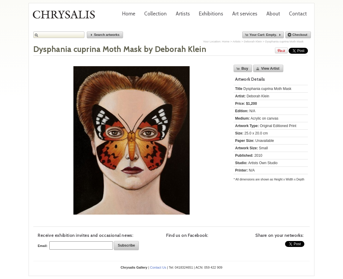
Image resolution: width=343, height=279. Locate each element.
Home (128, 14)
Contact (298, 14)
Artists (183, 14)
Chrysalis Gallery (66, 16)
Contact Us (158, 267)
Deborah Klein (253, 41)
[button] (105, 34)
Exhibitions (211, 14)
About (273, 14)
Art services (244, 14)
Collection (155, 14)
